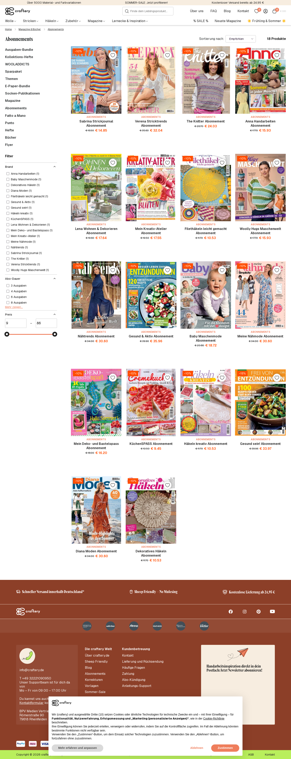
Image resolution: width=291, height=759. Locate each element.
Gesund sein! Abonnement (260, 444)
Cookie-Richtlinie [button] (214, 718)
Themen (11, 79)
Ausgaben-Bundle (19, 50)
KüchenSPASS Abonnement (151, 444)
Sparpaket (13, 72)
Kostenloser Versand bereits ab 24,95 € (238, 2)
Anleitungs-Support (136, 686)
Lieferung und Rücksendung (142, 662)
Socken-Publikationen (22, 93)
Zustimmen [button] (225, 747)
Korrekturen (94, 680)
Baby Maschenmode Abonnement (206, 338)
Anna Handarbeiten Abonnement (260, 123)
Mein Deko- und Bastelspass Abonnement (96, 446)
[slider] (6, 334)
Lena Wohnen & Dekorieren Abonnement (96, 231)
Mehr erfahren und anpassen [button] (77, 747)
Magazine (12, 101)
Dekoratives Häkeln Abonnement (151, 553)
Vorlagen (91, 686)
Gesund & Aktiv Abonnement (151, 336)
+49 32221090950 (36, 678)
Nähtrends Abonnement (96, 336)
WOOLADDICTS (17, 64)
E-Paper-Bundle (17, 86)
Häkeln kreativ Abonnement (205, 444)
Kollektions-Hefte (19, 57)
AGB (251, 754)
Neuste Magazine (228, 21)
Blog (227, 11)
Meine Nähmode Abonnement (260, 336)
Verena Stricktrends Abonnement (151, 123)
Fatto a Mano (15, 116)
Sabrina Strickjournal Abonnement (96, 123)
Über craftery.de (97, 656)
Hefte (9, 130)
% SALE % (200, 21)
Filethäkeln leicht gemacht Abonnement (206, 231)
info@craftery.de (31, 670)
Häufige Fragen (133, 668)
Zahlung (128, 674)
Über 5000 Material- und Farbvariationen (54, 2)
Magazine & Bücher (30, 29)
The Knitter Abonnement (206, 121)
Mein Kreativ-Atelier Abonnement (151, 231)
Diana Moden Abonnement (96, 551)
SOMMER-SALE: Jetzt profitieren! (146, 2)
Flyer (9, 145)
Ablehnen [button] (196, 747)
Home (8, 29)
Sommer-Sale (95, 692)
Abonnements (16, 108)
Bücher (10, 138)
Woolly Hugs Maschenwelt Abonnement (260, 231)
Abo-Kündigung (133, 680)
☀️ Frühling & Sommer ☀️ (266, 21)
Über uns (196, 11)
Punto (9, 123)
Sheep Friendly (96, 662)
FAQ (213, 11)
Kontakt (243, 11)
